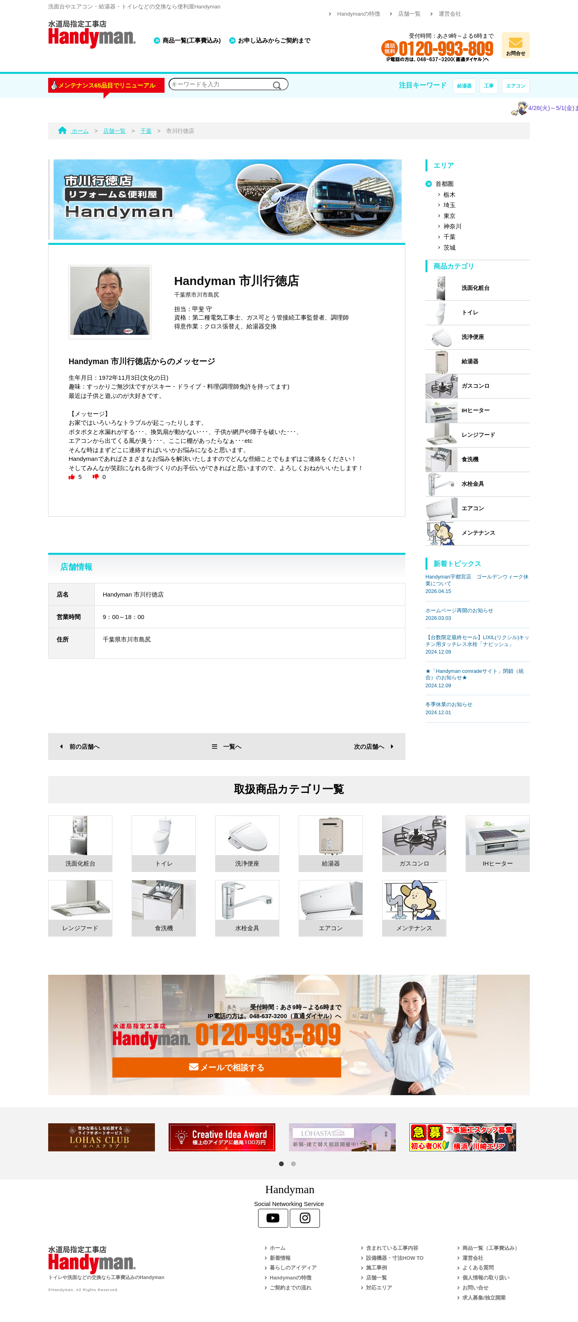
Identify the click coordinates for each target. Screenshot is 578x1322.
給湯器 (464, 86)
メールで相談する (227, 1067)
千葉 (450, 236)
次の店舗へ (373, 746)
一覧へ (226, 746)
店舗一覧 (409, 14)
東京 (450, 215)
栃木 (450, 194)
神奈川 (453, 226)
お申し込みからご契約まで (274, 40)
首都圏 (445, 183)
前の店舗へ (80, 746)
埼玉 (450, 205)
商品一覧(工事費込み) (192, 40)
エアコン (515, 86)
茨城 (450, 247)
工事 (489, 86)
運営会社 (450, 14)
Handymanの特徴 (358, 14)
